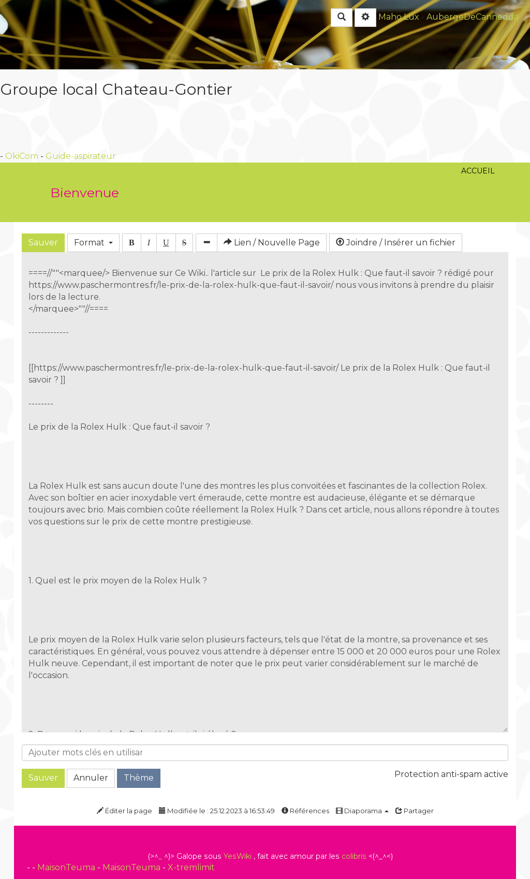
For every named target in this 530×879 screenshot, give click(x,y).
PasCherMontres (197, 168)
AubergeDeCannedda (472, 17)
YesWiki (238, 856)
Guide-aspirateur (81, 156)
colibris (354, 856)
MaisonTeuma (67, 867)
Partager (414, 811)
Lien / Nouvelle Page (272, 242)
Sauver (43, 242)
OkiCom (22, 156)
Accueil (478, 115)
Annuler (90, 778)
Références (305, 811)
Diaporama (362, 811)
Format (93, 242)
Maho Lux (398, 17)
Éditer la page (124, 811)
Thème (139, 778)
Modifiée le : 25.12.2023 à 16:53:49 (217, 811)
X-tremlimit (191, 867)
